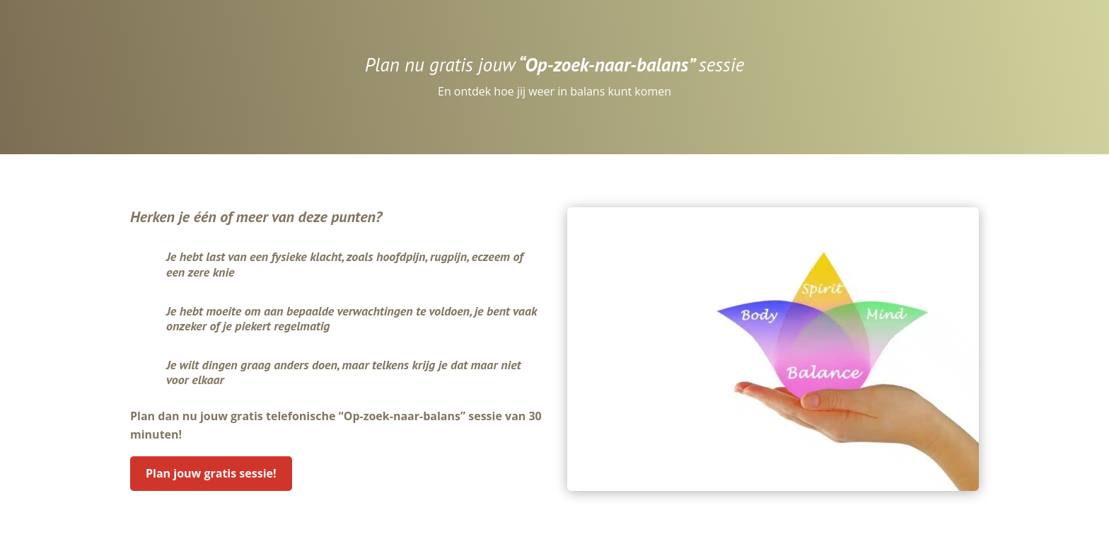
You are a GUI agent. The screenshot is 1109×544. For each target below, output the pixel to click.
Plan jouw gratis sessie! (211, 473)
